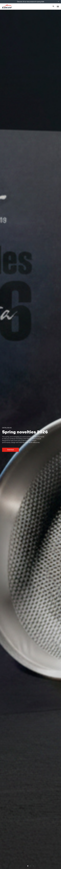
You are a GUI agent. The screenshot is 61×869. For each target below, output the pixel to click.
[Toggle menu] (58, 6)
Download (10, 450)
